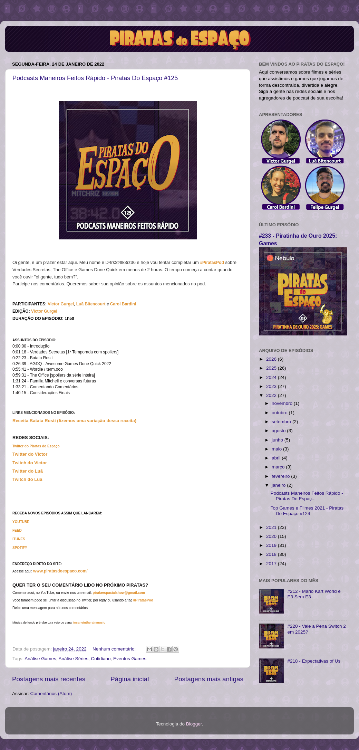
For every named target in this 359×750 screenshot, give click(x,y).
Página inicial (129, 679)
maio (277, 449)
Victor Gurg (59, 304)
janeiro (279, 485)
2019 (272, 545)
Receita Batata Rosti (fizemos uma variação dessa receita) (74, 420)
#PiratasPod (212, 262)
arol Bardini (124, 304)
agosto (279, 430)
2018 (272, 554)
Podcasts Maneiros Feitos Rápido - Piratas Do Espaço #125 (95, 78)
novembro (283, 403)
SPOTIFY (19, 548)
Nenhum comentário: (115, 649)
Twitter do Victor (29, 454)
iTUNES (18, 539)
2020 (272, 536)
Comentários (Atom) (51, 693)
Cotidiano (100, 658)
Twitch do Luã (27, 479)
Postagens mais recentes (48, 679)
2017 (272, 563)
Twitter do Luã (27, 471)
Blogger (194, 724)
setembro (282, 421)
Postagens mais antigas (208, 679)
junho (278, 440)
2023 (272, 386)
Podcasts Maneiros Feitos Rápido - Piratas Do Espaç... (307, 496)
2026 (272, 359)
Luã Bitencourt (91, 304)
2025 (272, 368)
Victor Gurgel (44, 311)
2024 (272, 377)
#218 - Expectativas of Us (313, 661)
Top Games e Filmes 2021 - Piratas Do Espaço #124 (307, 510)
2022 (272, 395)
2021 (272, 527)
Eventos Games (129, 658)
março (279, 466)
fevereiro (281, 476)
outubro (280, 412)
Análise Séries (73, 658)
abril (277, 458)
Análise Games (40, 658)
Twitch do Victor (29, 462)
